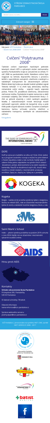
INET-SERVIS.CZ (20, 325)
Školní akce (28, 47)
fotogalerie (6, 117)
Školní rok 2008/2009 (12, 49)
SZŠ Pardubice (15, 47)
